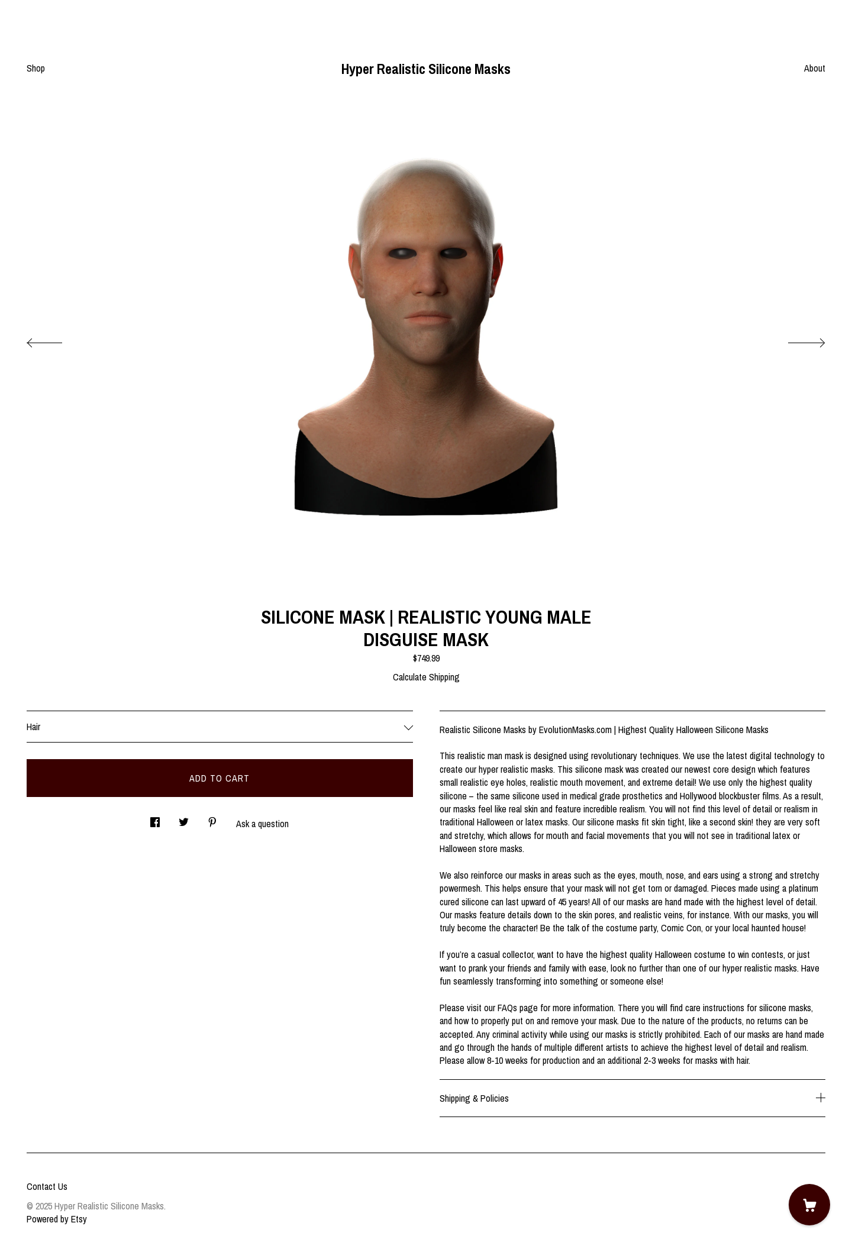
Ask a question (262, 823)
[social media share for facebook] (155, 818)
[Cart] (809, 1204)
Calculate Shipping (426, 676)
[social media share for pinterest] (212, 818)
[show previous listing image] (56, 339)
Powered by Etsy (57, 1218)
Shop (36, 68)
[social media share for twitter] (184, 818)
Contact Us (47, 1186)
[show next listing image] (795, 339)
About (814, 68)
